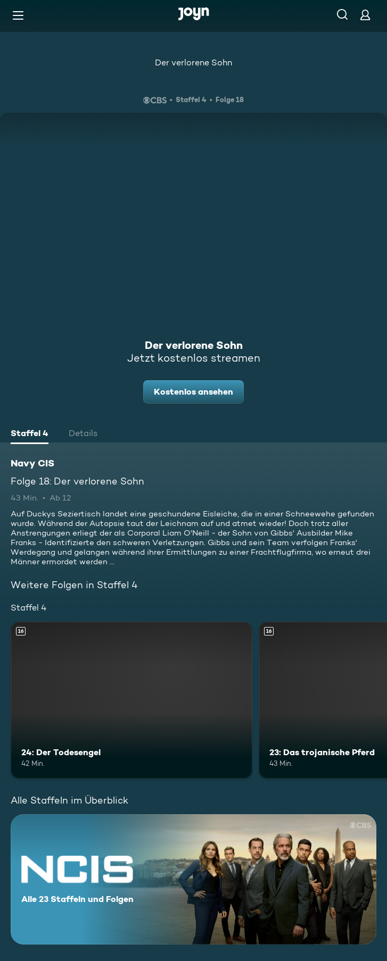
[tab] (30, 434)
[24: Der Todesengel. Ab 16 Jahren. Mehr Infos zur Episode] (131, 700)
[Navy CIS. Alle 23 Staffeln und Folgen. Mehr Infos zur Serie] (193, 879)
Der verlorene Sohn (193, 62)
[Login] (365, 14)
